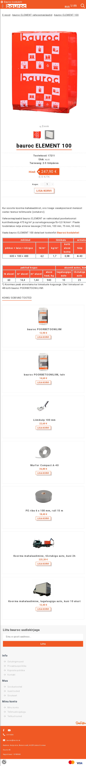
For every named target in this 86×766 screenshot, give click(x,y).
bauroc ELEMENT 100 (66, 15)
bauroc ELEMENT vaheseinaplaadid (32, 15)
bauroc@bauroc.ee (13, 740)
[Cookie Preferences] (4, 762)
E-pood (6, 15)
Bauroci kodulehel (68, 232)
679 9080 (9, 735)
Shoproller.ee (81, 723)
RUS (67, 6)
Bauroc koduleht (13, 2)
